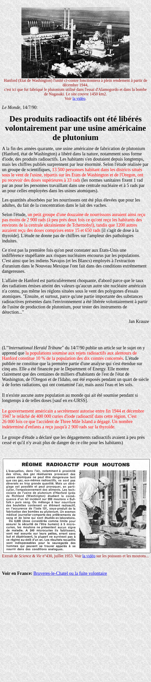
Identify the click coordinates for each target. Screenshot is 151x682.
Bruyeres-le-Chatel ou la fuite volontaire (70, 573)
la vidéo (79, 98)
